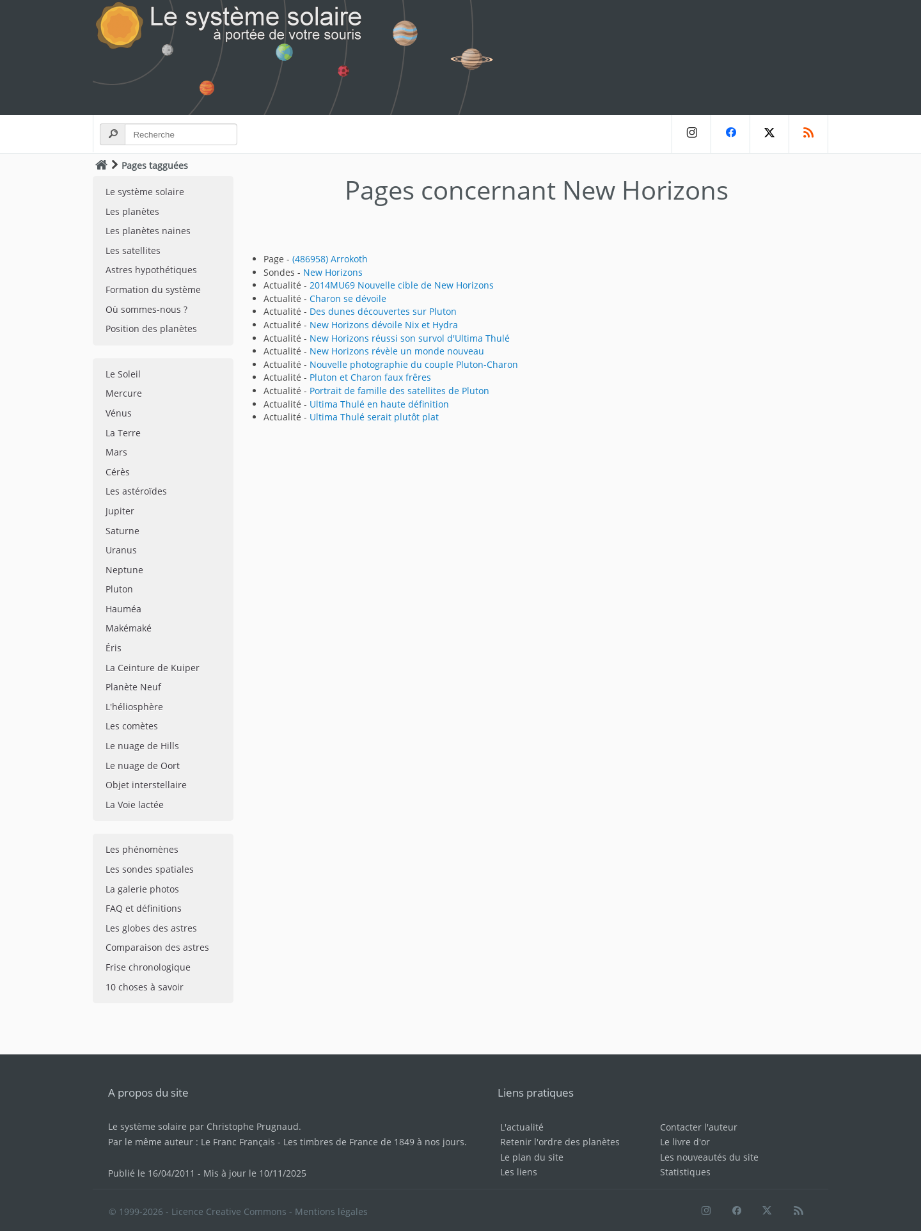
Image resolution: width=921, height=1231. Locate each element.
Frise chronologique (148, 967)
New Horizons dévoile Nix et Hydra (384, 325)
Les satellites (133, 250)
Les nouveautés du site (709, 1157)
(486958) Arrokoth (330, 259)
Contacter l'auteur (698, 1127)
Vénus (119, 413)
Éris (114, 648)
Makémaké (129, 628)
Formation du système (153, 289)
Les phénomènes (142, 849)
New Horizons (333, 272)
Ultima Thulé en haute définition (379, 404)
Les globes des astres (151, 928)
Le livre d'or (685, 1142)
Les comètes (132, 726)
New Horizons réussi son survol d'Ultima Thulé (410, 338)
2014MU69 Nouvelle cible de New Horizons (402, 285)
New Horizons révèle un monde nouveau (397, 351)
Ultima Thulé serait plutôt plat (374, 417)
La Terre (123, 433)
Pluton (119, 589)
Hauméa (123, 609)
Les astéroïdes (136, 491)
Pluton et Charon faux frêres (370, 377)
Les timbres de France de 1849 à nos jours (373, 1142)
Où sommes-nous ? (146, 309)
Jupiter (120, 511)
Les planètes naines (148, 231)
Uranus (121, 550)
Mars (116, 452)
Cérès (118, 472)
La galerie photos (142, 889)
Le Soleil (123, 374)
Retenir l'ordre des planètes (560, 1142)
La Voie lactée (135, 804)
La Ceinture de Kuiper (153, 668)
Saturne (122, 531)
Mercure (124, 393)
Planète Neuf (133, 687)
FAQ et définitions (144, 908)
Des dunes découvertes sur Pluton (383, 311)
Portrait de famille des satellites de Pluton (399, 391)
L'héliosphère (134, 707)
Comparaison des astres (157, 947)
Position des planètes (151, 328)
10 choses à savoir (145, 987)
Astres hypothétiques (151, 270)
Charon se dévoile (348, 298)
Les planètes (132, 211)
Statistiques (685, 1172)
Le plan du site (531, 1157)
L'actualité (522, 1127)
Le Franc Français (238, 1142)
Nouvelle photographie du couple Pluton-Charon (414, 364)
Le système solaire (145, 192)
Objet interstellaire (146, 785)
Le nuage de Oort (143, 765)
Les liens (518, 1172)
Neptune (124, 570)
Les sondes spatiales (150, 869)
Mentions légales (331, 1211)
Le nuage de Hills (142, 746)
